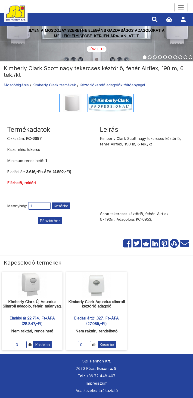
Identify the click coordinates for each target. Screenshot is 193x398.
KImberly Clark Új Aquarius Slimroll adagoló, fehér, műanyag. (32, 303)
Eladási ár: (16, 171)
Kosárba (61, 206)
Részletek (97, 49)
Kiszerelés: (16, 149)
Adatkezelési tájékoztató (96, 390)
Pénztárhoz (50, 220)
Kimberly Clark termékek (54, 85)
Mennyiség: (17, 206)
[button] (154, 19)
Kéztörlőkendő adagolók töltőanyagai (112, 85)
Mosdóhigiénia (16, 85)
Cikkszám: (16, 138)
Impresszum (96, 383)
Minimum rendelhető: (25, 160)
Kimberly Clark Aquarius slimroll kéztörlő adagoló (96, 303)
